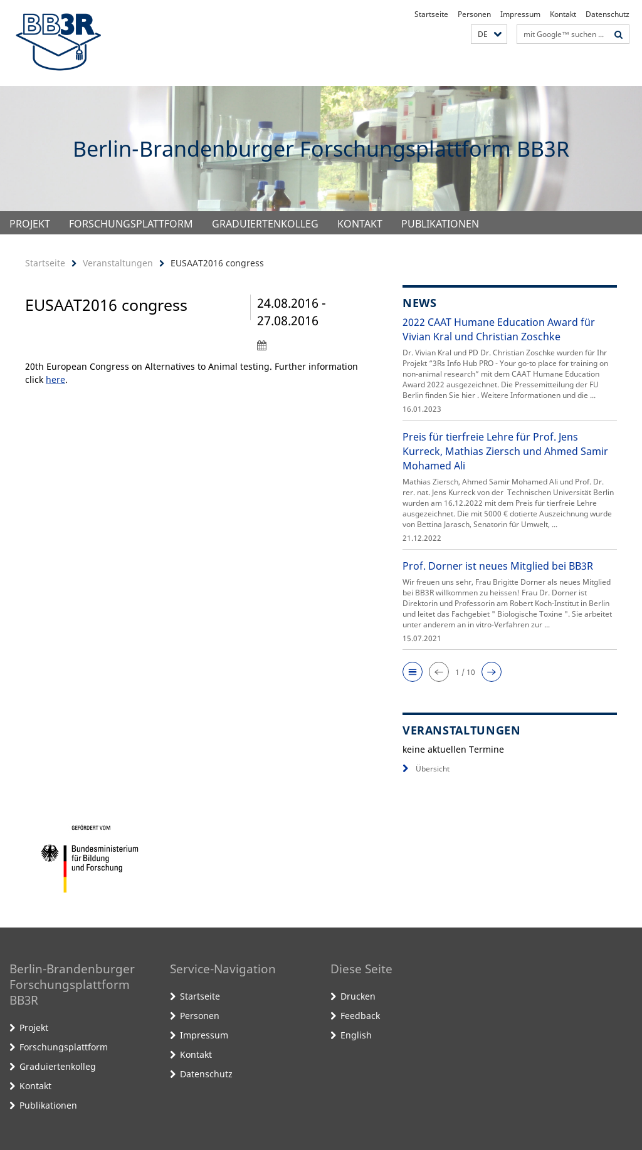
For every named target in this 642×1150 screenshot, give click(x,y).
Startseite (431, 14)
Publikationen (440, 224)
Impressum (520, 14)
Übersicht (426, 768)
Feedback (360, 1016)
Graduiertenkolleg (265, 224)
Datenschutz (607, 14)
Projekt (29, 224)
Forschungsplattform (131, 224)
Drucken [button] (358, 996)
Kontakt (563, 14)
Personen (474, 14)
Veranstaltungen (118, 263)
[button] (489, 34)
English (356, 1035)
